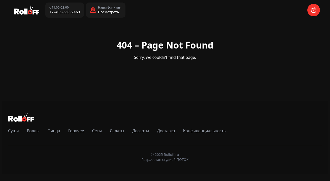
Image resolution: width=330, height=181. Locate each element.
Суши (13, 130)
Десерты (140, 130)
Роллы (33, 130)
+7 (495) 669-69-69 (64, 12)
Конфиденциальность (204, 130)
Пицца (54, 130)
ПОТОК (183, 159)
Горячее (76, 130)
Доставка (166, 130)
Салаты (117, 130)
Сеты (97, 130)
